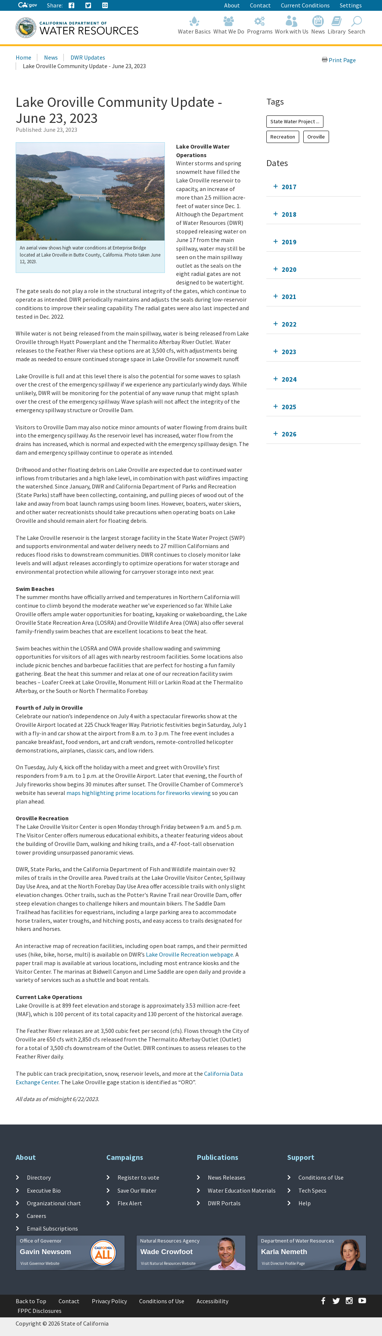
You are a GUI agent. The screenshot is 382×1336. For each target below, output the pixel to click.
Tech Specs (312, 1190)
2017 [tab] (289, 186)
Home (23, 57)
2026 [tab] (289, 434)
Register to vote (138, 1177)
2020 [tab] (289, 269)
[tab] (313, 186)
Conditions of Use (321, 1177)
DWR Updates (88, 57)
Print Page (339, 60)
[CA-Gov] (27, 5)
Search (356, 25)
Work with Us (292, 25)
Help (304, 1203)
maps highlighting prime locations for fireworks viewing (138, 792)
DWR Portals (224, 1203)
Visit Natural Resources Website (168, 1263)
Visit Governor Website (40, 1263)
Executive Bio (44, 1190)
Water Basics (194, 25)
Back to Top (31, 1301)
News (318, 25)
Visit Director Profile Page (283, 1263)
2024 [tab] (289, 379)
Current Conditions (305, 5)
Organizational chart (54, 1203)
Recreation (282, 136)
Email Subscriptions (52, 1228)
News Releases (226, 1177)
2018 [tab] (289, 214)
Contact (260, 5)
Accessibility (212, 1301)
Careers (36, 1215)
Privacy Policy (109, 1301)
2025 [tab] (289, 407)
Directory (39, 1177)
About (232, 5)
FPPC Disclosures (40, 1310)
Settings (351, 5)
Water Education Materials (242, 1190)
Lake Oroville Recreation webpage (189, 954)
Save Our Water (137, 1190)
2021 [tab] (289, 296)
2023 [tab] (289, 351)
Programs (259, 25)
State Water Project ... (294, 121)
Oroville (316, 136)
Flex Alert (130, 1203)
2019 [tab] (289, 242)
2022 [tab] (289, 324)
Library (336, 25)
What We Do (229, 25)
